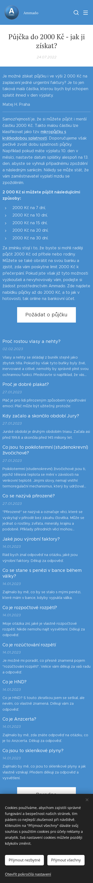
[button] (76, 12)
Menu (85, 12)
